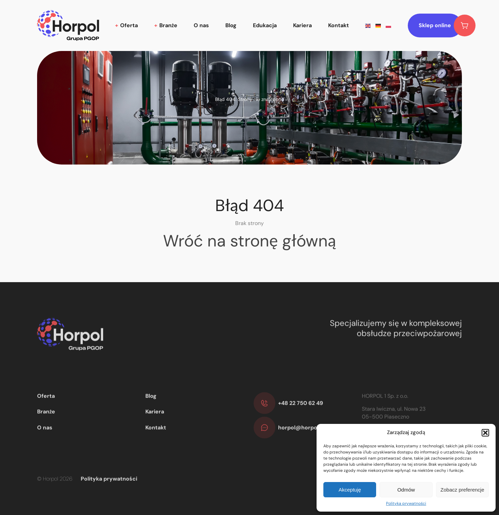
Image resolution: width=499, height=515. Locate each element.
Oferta (129, 25)
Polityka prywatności (406, 503)
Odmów (406, 490)
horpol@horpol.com (305, 439)
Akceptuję (350, 490)
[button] (485, 432)
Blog (231, 25)
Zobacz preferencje (462, 490)
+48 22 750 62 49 (300, 415)
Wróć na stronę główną (249, 241)
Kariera (302, 25)
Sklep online (440, 25)
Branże (168, 25)
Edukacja (265, 25)
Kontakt (338, 25)
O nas (201, 25)
